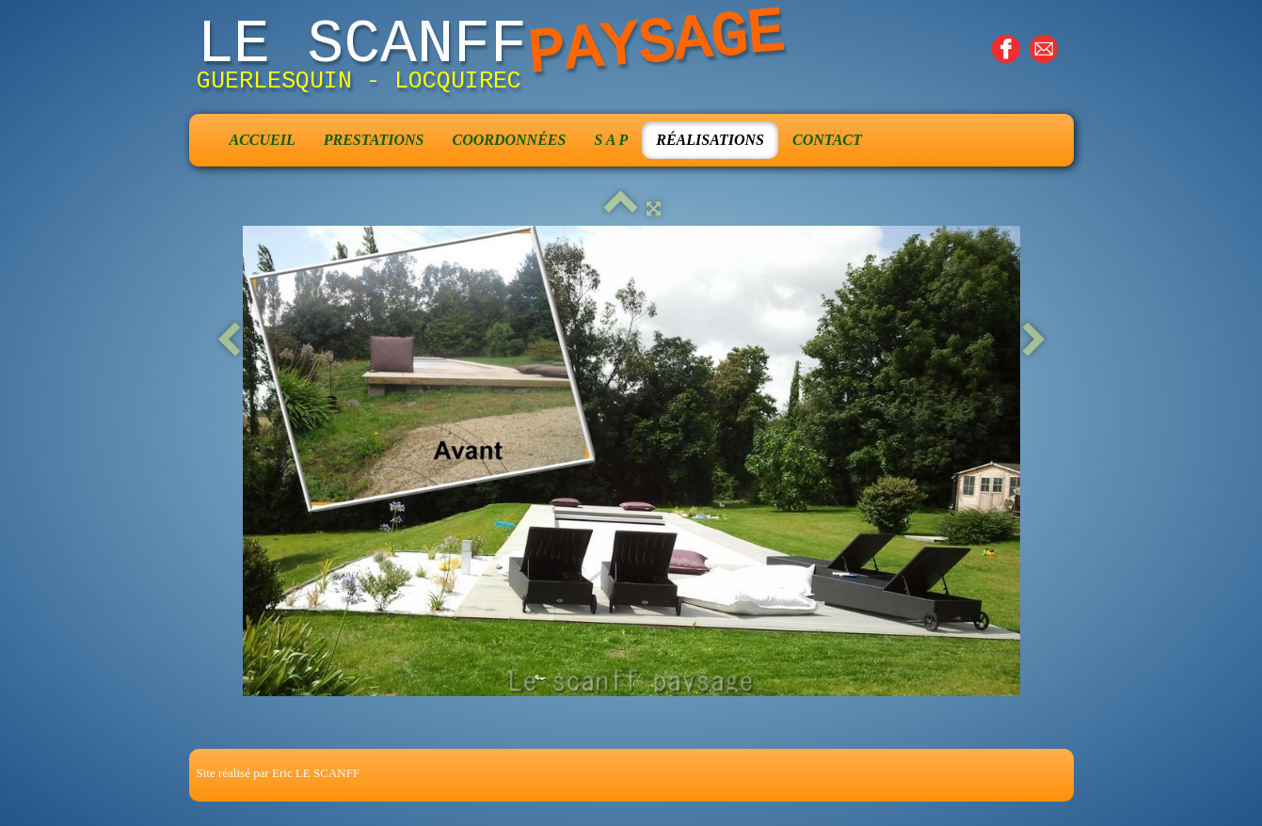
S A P (611, 140)
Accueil (263, 140)
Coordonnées (509, 140)
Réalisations (710, 140)
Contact (827, 140)
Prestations (374, 140)
